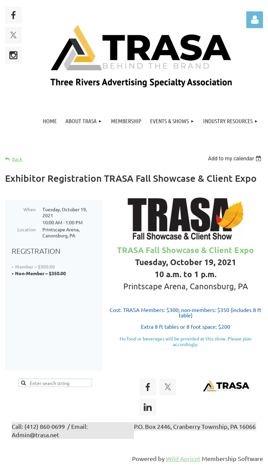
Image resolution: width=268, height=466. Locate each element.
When (29, 209)
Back (17, 159)
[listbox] (235, 158)
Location (26, 229)
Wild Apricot (183, 457)
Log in (254, 19)
